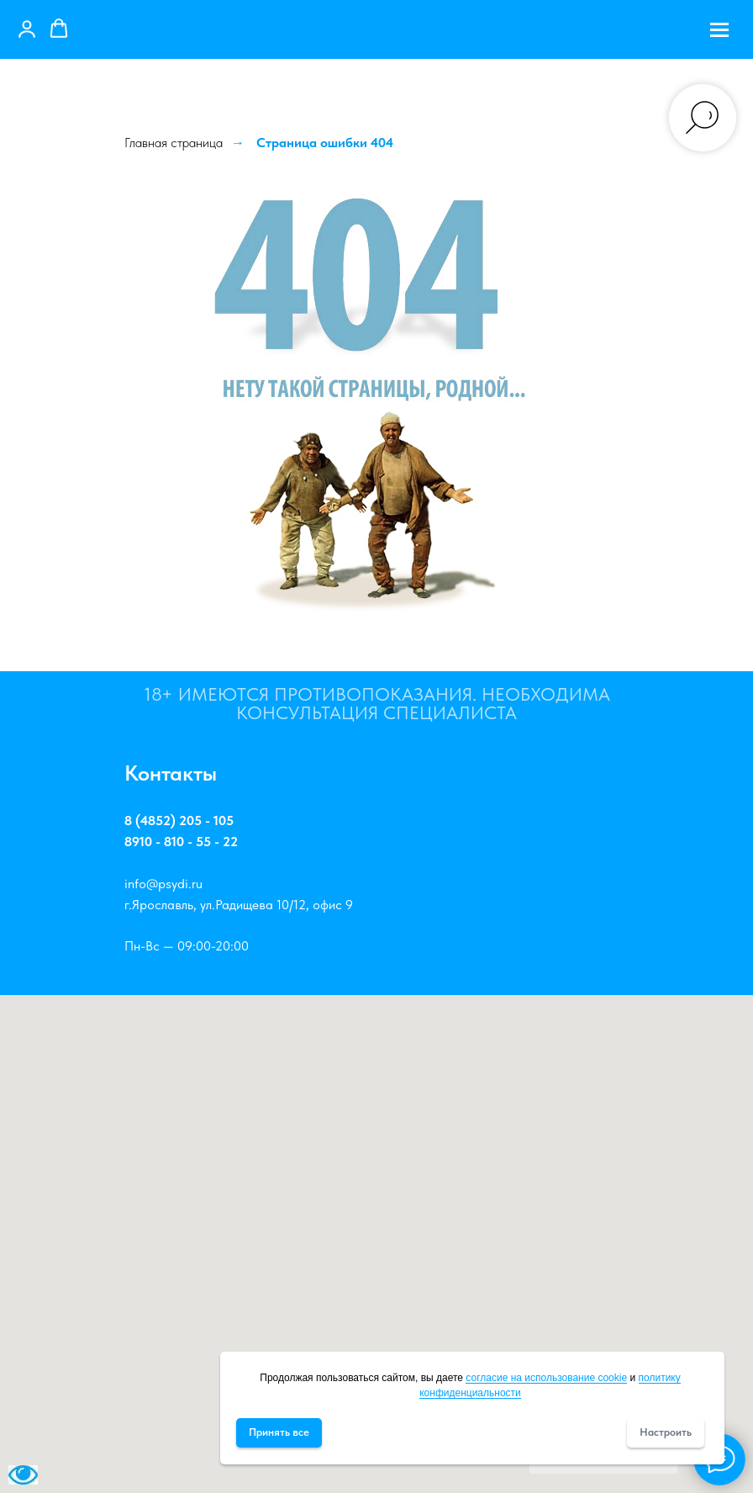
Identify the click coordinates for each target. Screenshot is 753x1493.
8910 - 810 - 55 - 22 (181, 842)
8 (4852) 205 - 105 (179, 821)
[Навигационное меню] (719, 29)
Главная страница (173, 143)
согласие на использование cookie (546, 1378)
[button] (27, 29)
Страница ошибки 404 (324, 143)
